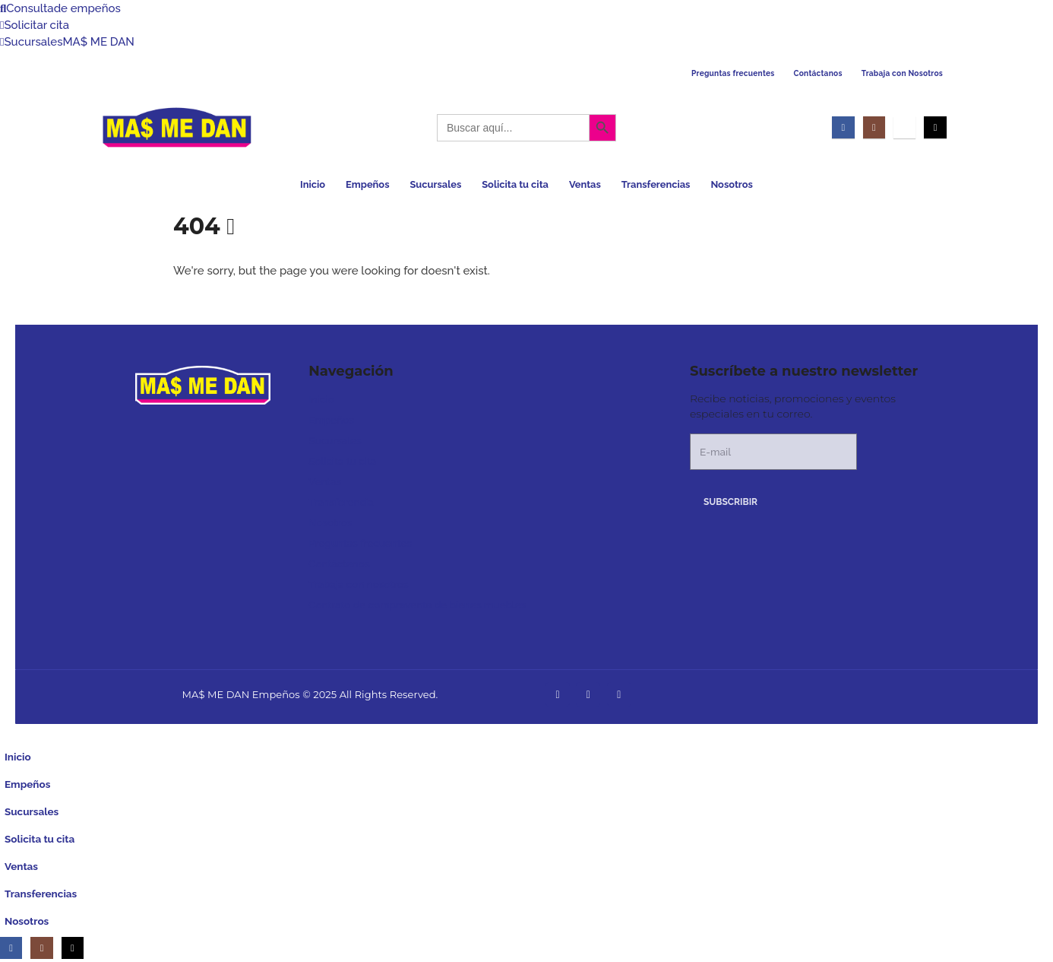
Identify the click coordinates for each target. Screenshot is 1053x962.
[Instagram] (874, 127)
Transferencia (340, 502)
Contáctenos (338, 563)
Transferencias (656, 184)
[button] (9, 732)
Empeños (367, 184)
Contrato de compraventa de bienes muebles (417, 604)
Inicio (312, 184)
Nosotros (731, 184)
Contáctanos (818, 73)
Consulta (60, 8)
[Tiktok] (935, 127)
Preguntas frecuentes (733, 73)
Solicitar (34, 25)
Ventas (585, 184)
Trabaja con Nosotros (902, 73)
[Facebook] (843, 127)
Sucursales (67, 42)
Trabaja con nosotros (358, 584)
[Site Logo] (177, 127)
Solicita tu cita (515, 184)
